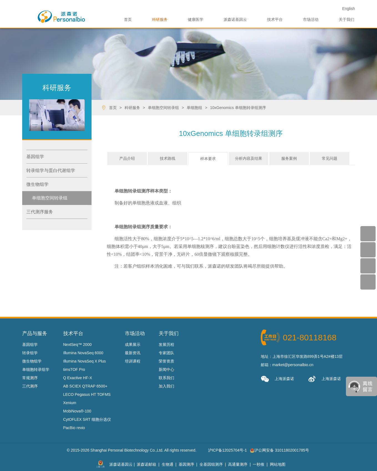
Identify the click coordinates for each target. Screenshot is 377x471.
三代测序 (30, 386)
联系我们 (166, 378)
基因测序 (186, 464)
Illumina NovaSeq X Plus (84, 361)
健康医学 (195, 19)
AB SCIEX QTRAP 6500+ (85, 386)
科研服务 (160, 19)
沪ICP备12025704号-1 (227, 450)
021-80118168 (310, 337)
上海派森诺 (277, 379)
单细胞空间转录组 (49, 198)
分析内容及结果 (248, 158)
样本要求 (208, 158)
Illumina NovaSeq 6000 (83, 353)
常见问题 (329, 158)
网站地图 (277, 464)
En (348, 8)
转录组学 (30, 353)
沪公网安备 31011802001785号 (279, 450)
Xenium (69, 403)
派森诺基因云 (235, 19)
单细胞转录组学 (35, 369)
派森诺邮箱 (146, 464)
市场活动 (310, 19)
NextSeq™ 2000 (77, 344)
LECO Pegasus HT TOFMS (87, 394)
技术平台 (275, 19)
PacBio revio (74, 428)
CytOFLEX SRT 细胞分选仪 (87, 419)
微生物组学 (37, 184)
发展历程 (166, 344)
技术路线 (167, 158)
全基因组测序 (211, 464)
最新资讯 (132, 353)
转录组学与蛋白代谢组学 (50, 170)
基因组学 (35, 156)
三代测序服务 (39, 211)
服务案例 (289, 158)
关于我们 (346, 19)
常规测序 (30, 378)
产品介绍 (127, 158)
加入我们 (166, 386)
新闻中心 (166, 369)
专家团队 (166, 353)
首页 (128, 19)
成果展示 (132, 344)
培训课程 (132, 361)
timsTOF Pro (74, 369)
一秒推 (258, 464)
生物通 (167, 464)
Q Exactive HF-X (77, 378)
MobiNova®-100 (77, 411)
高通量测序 (237, 464)
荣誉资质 (166, 361)
